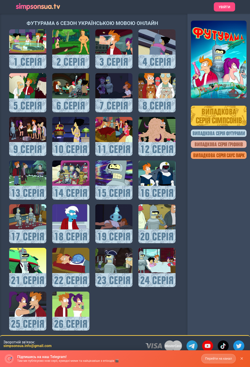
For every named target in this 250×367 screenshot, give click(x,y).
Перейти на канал (218, 359)
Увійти (224, 7)
